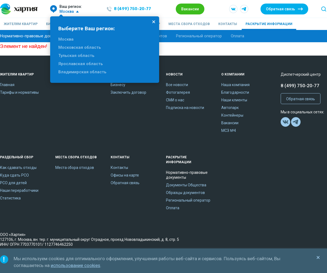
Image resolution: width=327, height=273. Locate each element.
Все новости (177, 85)
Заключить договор (128, 92)
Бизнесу (118, 85)
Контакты (227, 24)
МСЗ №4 (228, 130)
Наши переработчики (19, 190)
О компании (232, 74)
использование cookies (75, 265)
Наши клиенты (234, 100)
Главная (7, 85)
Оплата (237, 36)
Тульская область (76, 55)
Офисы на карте (125, 175)
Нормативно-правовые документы (33, 36)
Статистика (10, 198)
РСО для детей (13, 183)
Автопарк (230, 107)
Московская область (79, 47)
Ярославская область (80, 63)
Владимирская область (82, 71)
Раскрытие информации (269, 24)
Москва (66, 39)
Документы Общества (186, 185)
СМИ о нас (175, 100)
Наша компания (235, 85)
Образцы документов (185, 192)
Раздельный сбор (16, 157)
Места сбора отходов (189, 24)
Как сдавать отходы (18, 167)
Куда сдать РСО (14, 175)
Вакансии (190, 9)
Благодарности (235, 92)
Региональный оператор (199, 36)
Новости (174, 74)
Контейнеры (232, 115)
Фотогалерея (178, 92)
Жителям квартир (21, 24)
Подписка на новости (185, 107)
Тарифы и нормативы (19, 92)
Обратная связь (280, 9)
